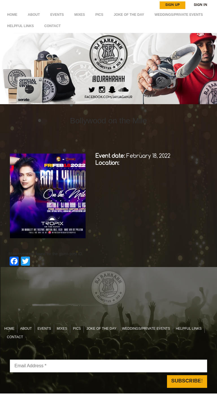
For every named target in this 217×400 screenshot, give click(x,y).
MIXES (79, 15)
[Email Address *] (108, 366)
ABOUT (34, 15)
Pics (99, 15)
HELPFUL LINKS (20, 26)
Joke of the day (129, 15)
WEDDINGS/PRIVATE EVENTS (179, 15)
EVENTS (57, 15)
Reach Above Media (150, 397)
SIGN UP (172, 5)
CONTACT (52, 26)
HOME (12, 15)
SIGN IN (200, 5)
